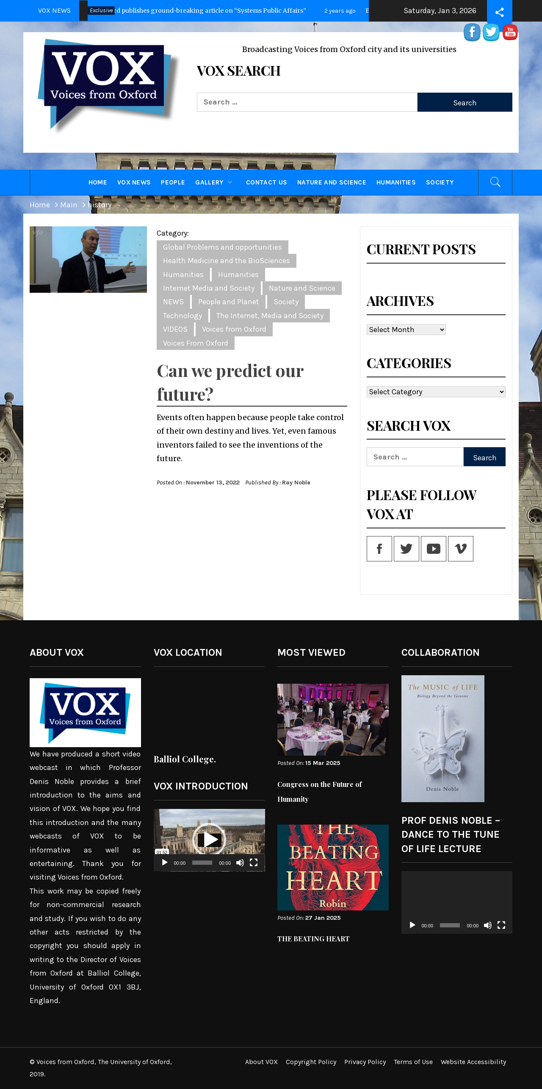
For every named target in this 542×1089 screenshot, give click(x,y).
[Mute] (240, 867)
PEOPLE (173, 182)
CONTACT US (266, 182)
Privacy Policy (365, 1062)
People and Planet (228, 301)
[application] (209, 840)
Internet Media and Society (208, 288)
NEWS (173, 301)
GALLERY (215, 182)
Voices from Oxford (234, 329)
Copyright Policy (311, 1062)
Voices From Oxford (195, 343)
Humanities (396, 182)
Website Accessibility (473, 1062)
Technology (182, 315)
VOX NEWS (134, 182)
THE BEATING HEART (313, 938)
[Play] (164, 867)
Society (440, 182)
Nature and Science (331, 182)
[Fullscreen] (253, 867)
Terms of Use (413, 1062)
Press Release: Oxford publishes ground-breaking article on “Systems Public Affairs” (172, 10)
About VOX (261, 1062)
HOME (97, 182)
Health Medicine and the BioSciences (226, 260)
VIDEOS (175, 329)
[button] (209, 840)
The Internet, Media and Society (270, 315)
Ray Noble (296, 482)
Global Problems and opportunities (222, 247)
